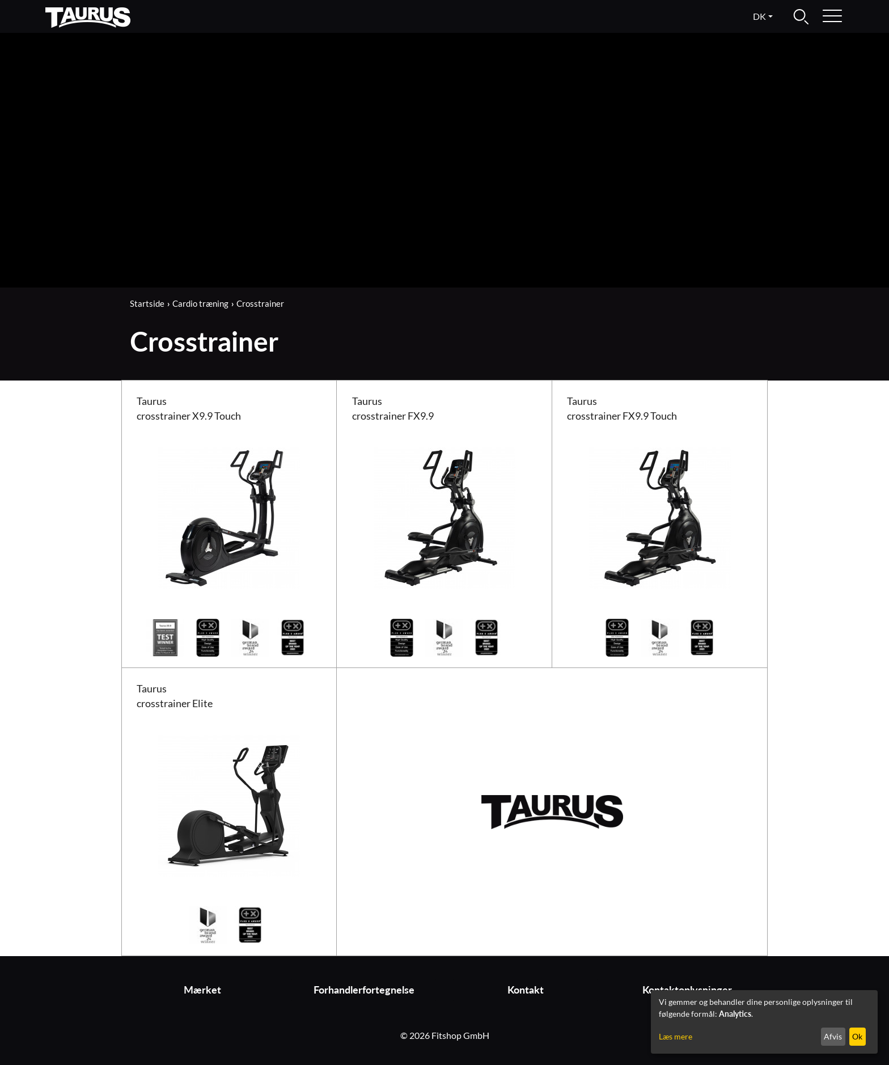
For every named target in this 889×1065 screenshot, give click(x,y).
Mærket (202, 990)
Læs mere (675, 1036)
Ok (857, 1036)
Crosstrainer (260, 303)
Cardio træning (200, 303)
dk (759, 16)
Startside (147, 303)
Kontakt (525, 990)
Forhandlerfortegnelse (364, 990)
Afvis (833, 1036)
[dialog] (764, 1022)
